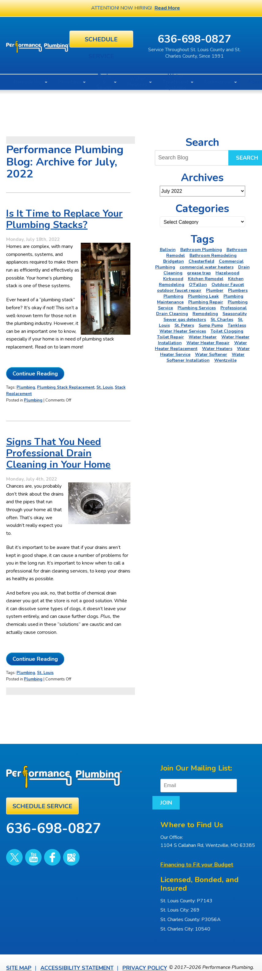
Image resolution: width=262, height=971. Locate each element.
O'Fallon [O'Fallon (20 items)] (198, 283)
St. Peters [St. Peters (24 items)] (184, 324)
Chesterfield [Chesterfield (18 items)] (201, 260)
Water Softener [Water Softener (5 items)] (211, 353)
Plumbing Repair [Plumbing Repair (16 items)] (205, 300)
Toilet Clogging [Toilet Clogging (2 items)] (227, 330)
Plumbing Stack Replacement (66, 399)
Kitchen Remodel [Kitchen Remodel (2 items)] (205, 277)
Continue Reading (35, 385)
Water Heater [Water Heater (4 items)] (203, 335)
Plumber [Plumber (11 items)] (214, 289)
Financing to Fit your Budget (196, 849)
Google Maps (55, 847)
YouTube (27, 847)
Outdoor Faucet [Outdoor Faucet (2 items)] (227, 283)
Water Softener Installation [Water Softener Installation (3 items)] (206, 356)
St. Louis (104, 399)
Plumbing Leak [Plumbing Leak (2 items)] (203, 295)
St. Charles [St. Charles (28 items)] (222, 318)
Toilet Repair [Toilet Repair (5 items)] (170, 335)
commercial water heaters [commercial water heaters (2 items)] (207, 265)
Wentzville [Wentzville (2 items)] (225, 359)
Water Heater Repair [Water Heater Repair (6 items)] (208, 341)
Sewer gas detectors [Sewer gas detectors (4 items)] (184, 318)
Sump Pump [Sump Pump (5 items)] (211, 324)
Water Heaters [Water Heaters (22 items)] (217, 347)
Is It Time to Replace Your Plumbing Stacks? (64, 221)
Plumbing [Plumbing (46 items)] (173, 295)
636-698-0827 (214, 38)
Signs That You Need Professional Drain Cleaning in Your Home (58, 462)
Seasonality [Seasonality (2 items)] (235, 312)
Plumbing (26, 399)
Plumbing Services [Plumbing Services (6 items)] (197, 306)
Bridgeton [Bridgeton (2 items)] (173, 260)
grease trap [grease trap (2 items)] (199, 271)
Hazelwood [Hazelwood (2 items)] (227, 271)
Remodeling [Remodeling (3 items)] (205, 312)
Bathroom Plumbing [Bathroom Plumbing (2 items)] (201, 248)
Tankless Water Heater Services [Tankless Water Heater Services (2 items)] (202, 327)
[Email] (198, 781)
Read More (167, 8)
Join (228, 781)
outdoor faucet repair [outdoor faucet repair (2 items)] (179, 289)
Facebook (41, 847)
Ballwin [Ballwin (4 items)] (168, 248)
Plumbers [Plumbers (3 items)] (238, 289)
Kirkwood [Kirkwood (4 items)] (173, 277)
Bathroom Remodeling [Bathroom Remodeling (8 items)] (213, 254)
